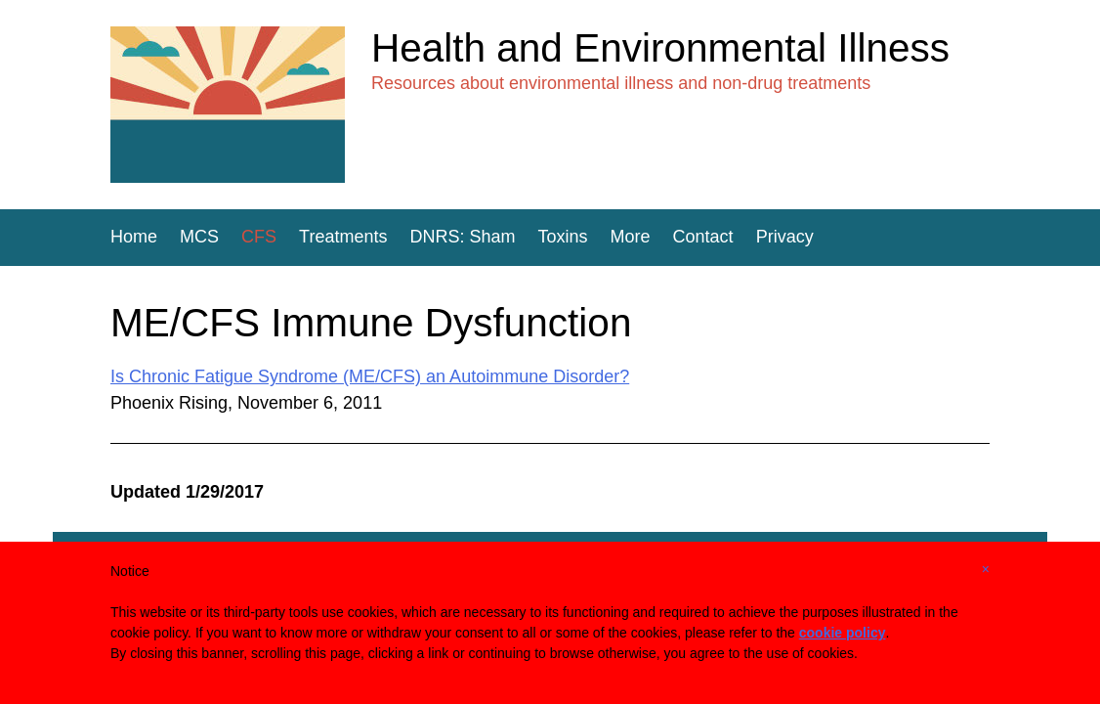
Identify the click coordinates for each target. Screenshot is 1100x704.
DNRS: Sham (462, 236)
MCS (199, 236)
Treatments (343, 236)
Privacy (785, 236)
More (631, 236)
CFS (258, 236)
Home (133, 236)
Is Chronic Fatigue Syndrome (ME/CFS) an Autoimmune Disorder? (369, 376)
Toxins (563, 236)
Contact (703, 236)
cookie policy (842, 632)
